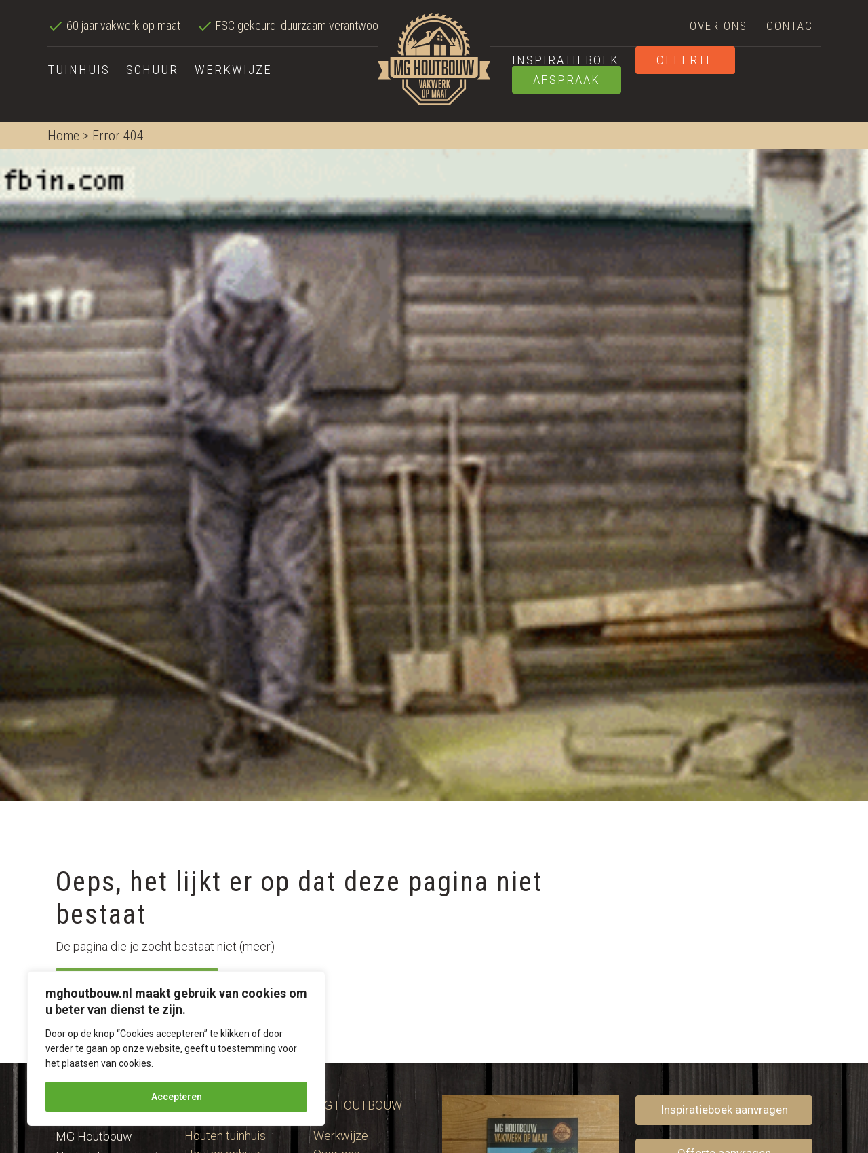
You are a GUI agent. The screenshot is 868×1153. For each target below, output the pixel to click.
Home (63, 136)
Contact (793, 26)
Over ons (718, 26)
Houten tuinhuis (225, 1136)
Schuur (152, 69)
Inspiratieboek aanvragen (724, 1109)
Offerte (685, 60)
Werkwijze (233, 69)
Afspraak (566, 80)
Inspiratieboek (565, 60)
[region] (176, 1048)
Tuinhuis (78, 69)
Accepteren (176, 1096)
